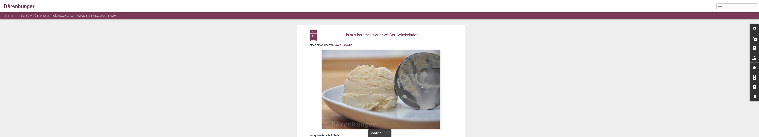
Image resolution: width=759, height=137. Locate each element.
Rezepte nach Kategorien (91, 15)
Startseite (26, 15)
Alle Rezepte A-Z (63, 15)
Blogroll (112, 15)
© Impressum (42, 15)
